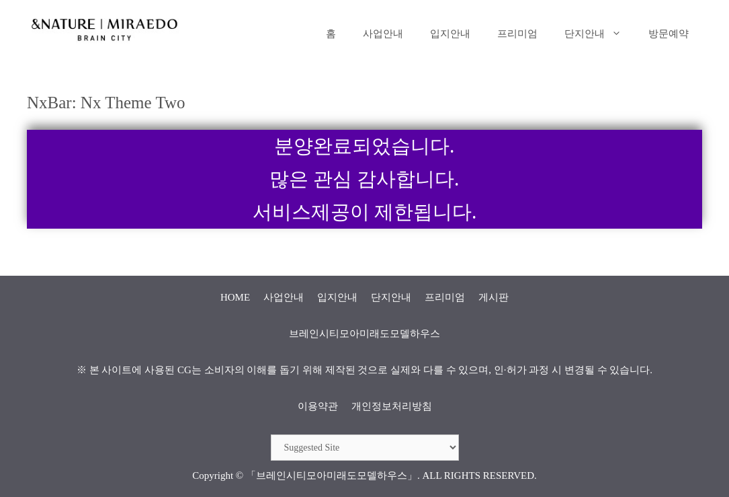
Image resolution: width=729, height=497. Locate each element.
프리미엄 (517, 33)
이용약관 (318, 406)
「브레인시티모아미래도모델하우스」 (331, 475)
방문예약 (668, 33)
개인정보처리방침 (391, 406)
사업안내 (383, 33)
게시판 (493, 297)
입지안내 (450, 33)
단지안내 (599, 33)
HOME (235, 297)
